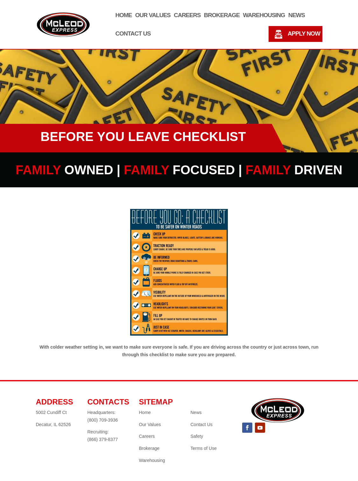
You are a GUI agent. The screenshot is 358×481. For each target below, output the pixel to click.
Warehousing (264, 15)
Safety (197, 436)
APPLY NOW (304, 34)
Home (124, 15)
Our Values (153, 15)
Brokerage (222, 15)
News (296, 15)
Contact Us (133, 34)
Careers (187, 15)
